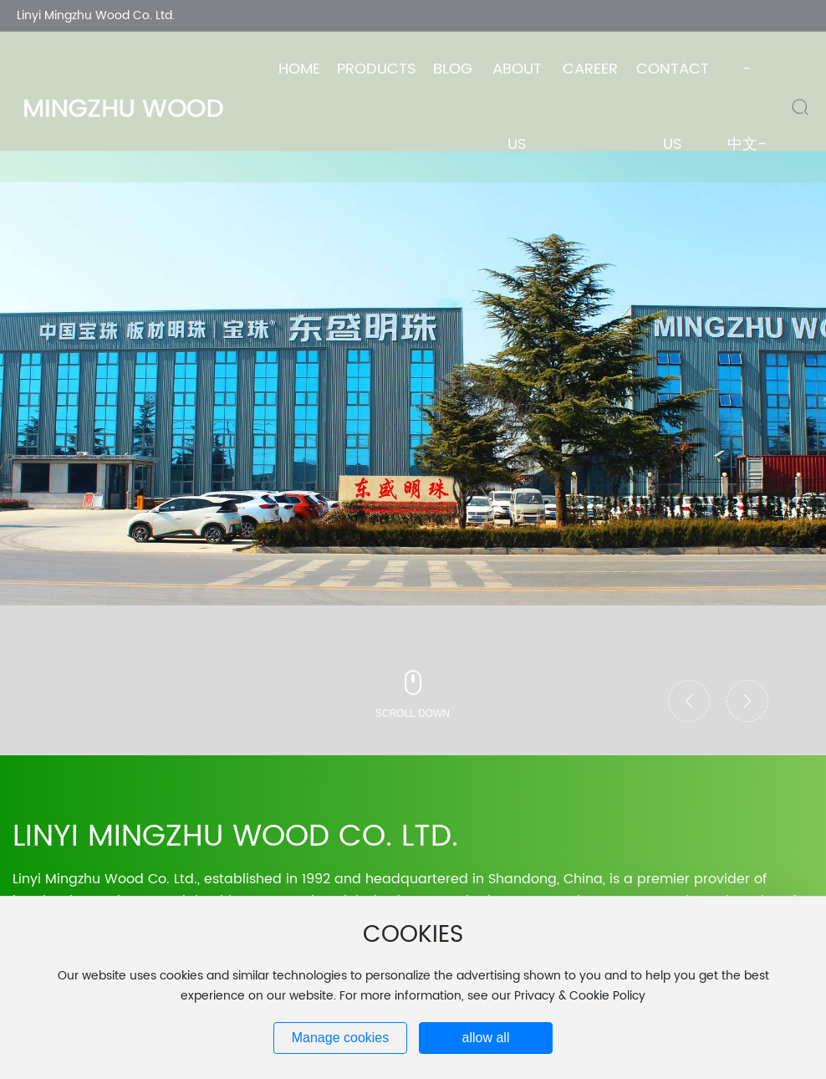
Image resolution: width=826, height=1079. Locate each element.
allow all (486, 1037)
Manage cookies (341, 1037)
